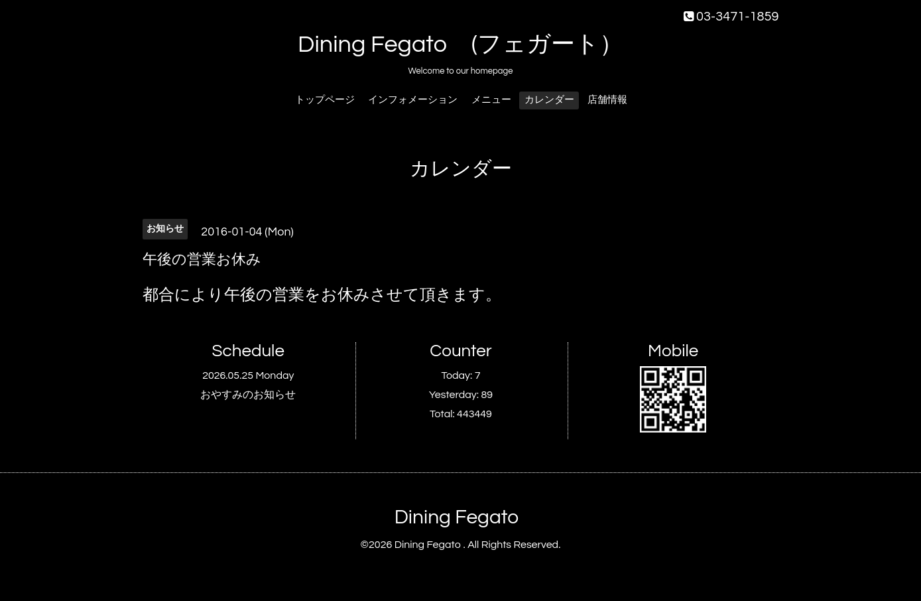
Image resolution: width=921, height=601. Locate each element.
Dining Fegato (457, 517)
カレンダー (549, 100)
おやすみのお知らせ (248, 394)
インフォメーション (413, 100)
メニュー (491, 100)
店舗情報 (607, 100)
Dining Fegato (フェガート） (460, 44)
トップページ (325, 100)
